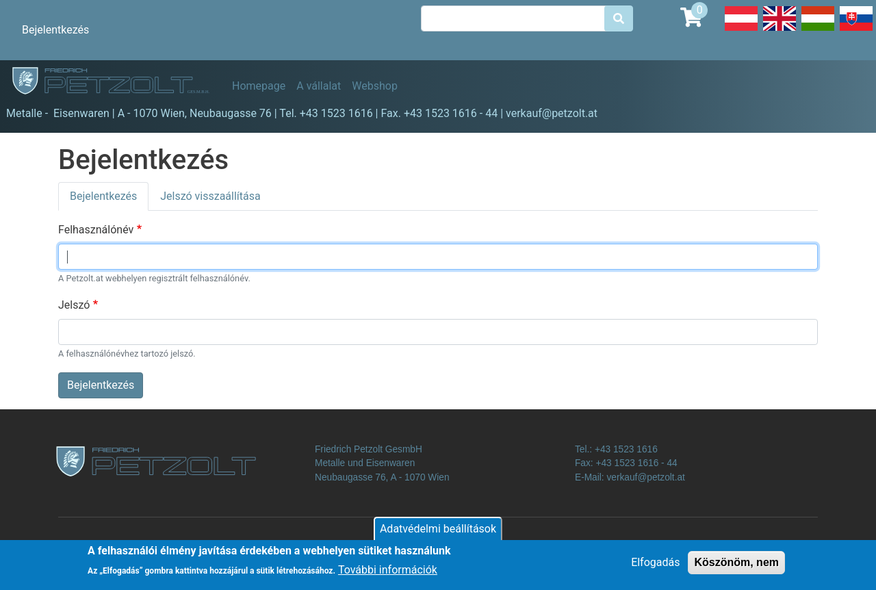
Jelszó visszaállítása (210, 196)
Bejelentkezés (55, 29)
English (779, 30)
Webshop (375, 85)
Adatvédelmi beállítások (438, 533)
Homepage (258, 85)
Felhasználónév (95, 229)
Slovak (856, 30)
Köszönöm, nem (736, 567)
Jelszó (74, 304)
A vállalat (318, 85)
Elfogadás (655, 567)
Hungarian (817, 30)
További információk (387, 574)
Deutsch (741, 30)
